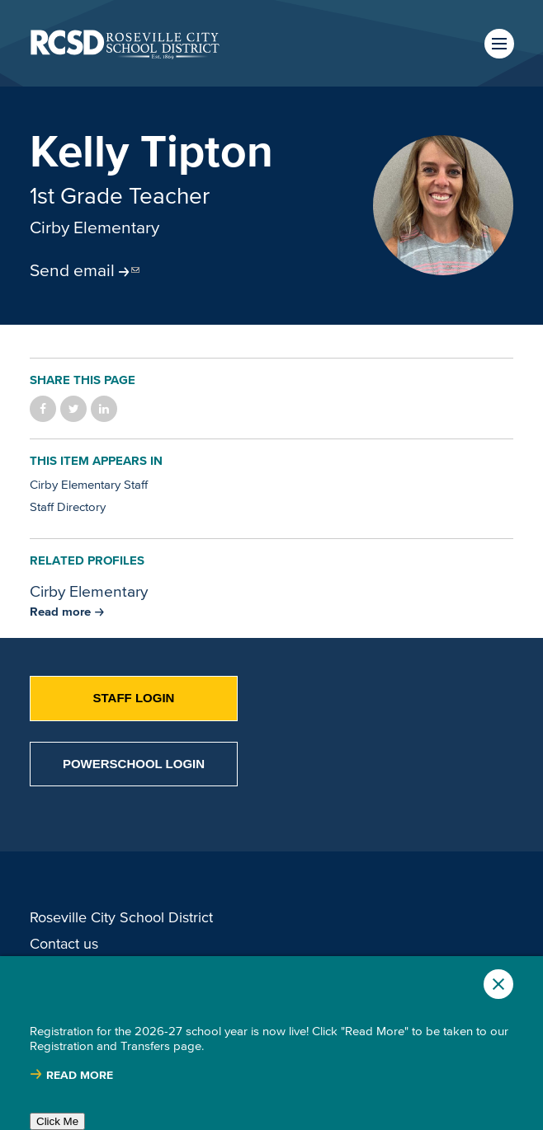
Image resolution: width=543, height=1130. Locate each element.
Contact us (64, 943)
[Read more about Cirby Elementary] (67, 611)
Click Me (57, 1121)
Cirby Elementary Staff (89, 484)
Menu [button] (499, 43)
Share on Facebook (43, 409)
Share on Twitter (73, 409)
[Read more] (443, 205)
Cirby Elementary (94, 227)
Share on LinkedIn (104, 409)
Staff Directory (68, 506)
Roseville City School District (121, 917)
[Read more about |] (71, 1075)
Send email (72, 269)
